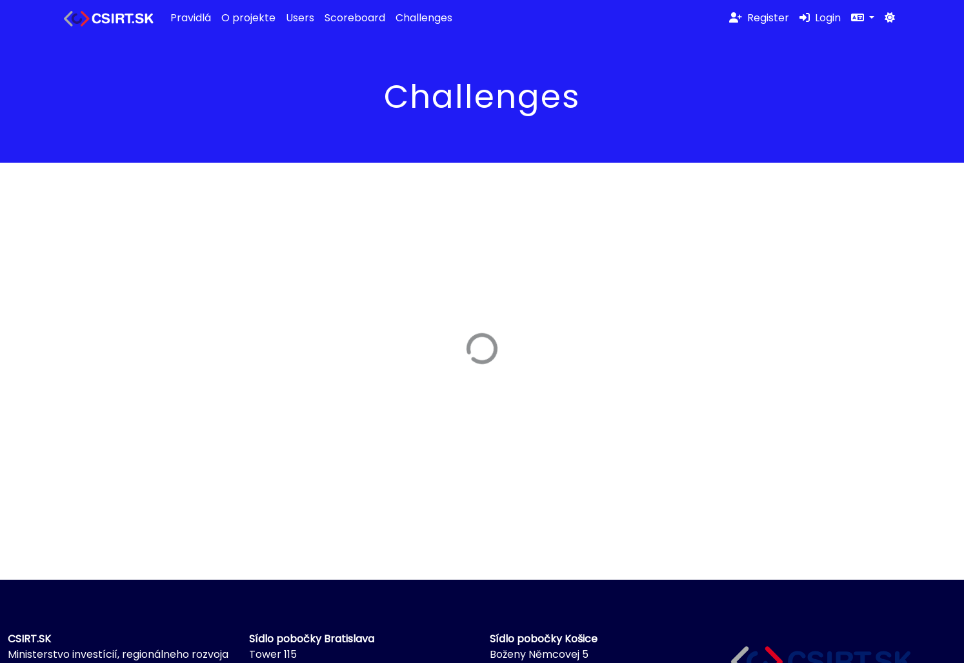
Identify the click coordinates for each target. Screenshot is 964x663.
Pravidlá (190, 17)
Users (300, 17)
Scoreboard (355, 17)
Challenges (424, 17)
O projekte (248, 17)
